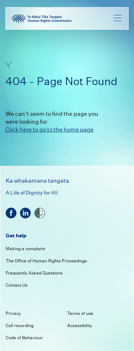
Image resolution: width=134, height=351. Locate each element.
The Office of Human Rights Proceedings (46, 260)
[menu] (117, 18)
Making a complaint (25, 248)
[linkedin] (25, 213)
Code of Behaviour (24, 337)
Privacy (13, 313)
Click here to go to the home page (49, 129)
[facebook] (11, 213)
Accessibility (79, 325)
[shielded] (39, 213)
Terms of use (80, 313)
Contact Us (17, 285)
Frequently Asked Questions (34, 273)
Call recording (20, 325)
